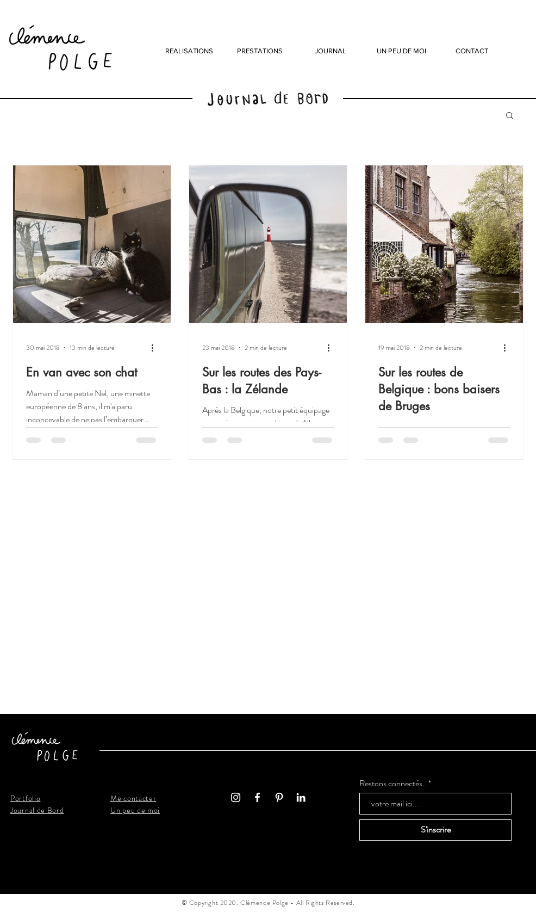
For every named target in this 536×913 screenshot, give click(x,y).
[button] (509, 116)
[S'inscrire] (435, 830)
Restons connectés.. (393, 783)
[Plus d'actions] (156, 347)
